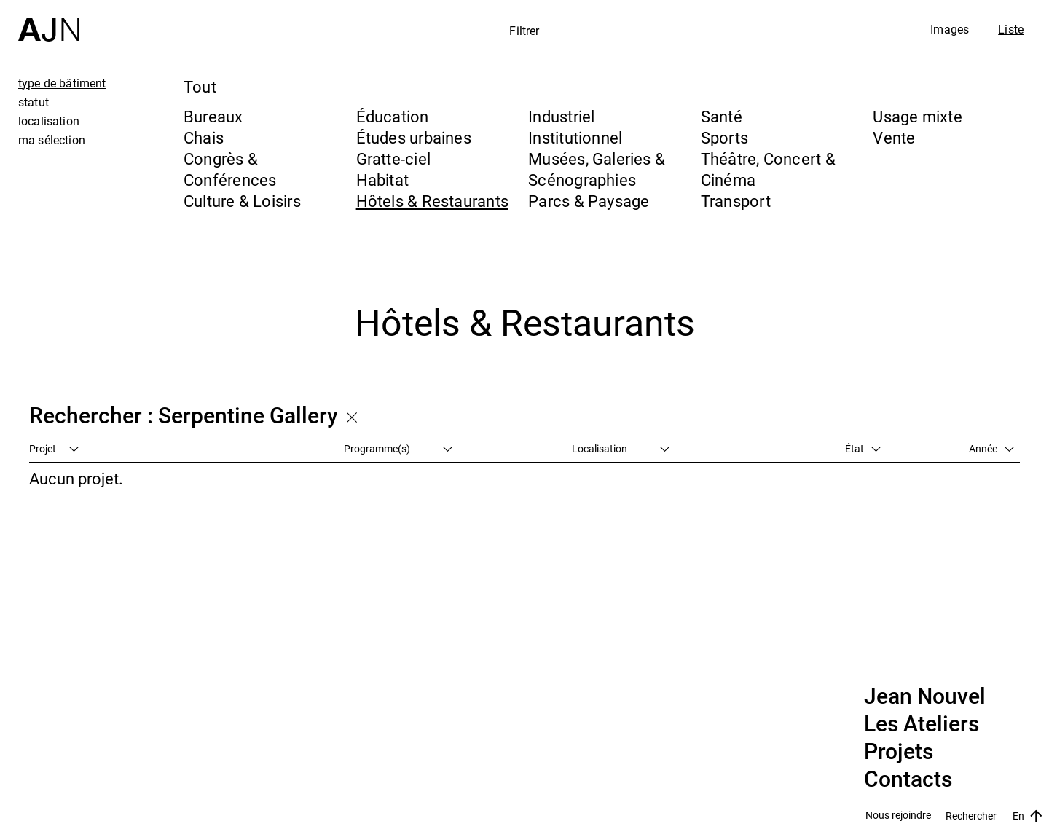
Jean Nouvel (925, 696)
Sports (724, 137)
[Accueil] (48, 21)
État (863, 448)
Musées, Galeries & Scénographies (596, 169)
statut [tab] (33, 102)
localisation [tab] (48, 121)
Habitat (382, 179)
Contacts (908, 779)
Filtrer (524, 31)
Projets (898, 752)
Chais (204, 137)
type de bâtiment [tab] (62, 83)
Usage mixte (917, 116)
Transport (736, 200)
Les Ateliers (921, 724)
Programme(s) (398, 448)
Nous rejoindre (898, 815)
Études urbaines (413, 137)
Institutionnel (575, 137)
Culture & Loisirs (242, 200)
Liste (1011, 29)
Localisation (620, 448)
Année (991, 448)
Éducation (392, 116)
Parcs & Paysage (588, 200)
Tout (200, 86)
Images (949, 29)
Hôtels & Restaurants (432, 200)
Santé (721, 116)
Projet (54, 448)
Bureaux (213, 116)
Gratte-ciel (393, 158)
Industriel (561, 116)
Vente (894, 137)
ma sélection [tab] (51, 140)
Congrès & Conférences (230, 169)
